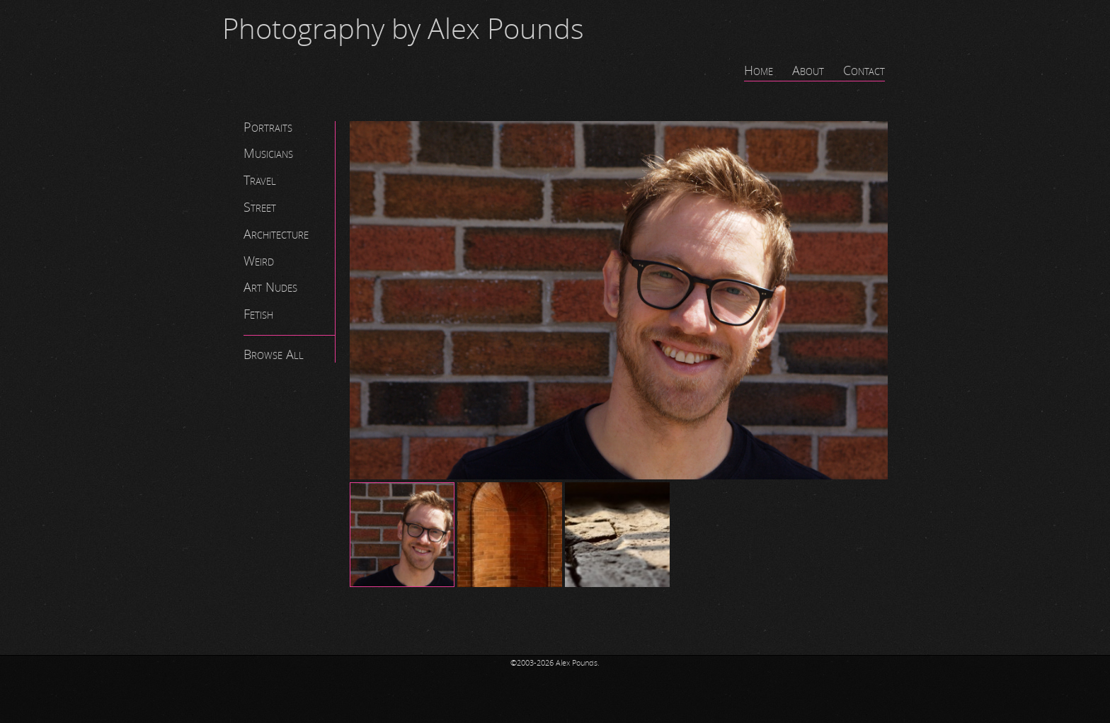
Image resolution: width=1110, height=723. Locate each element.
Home (758, 71)
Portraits (268, 127)
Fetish (258, 314)
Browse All (274, 355)
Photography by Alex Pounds (403, 30)
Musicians (268, 153)
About (808, 71)
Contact (864, 71)
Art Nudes (270, 287)
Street (260, 207)
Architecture (276, 234)
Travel (260, 180)
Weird (259, 261)
